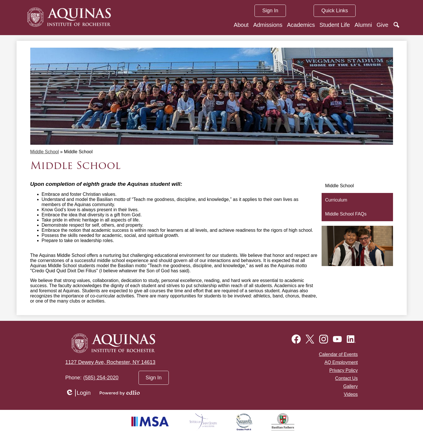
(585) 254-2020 (101, 377)
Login (78, 392)
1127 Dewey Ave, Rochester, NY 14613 (110, 362)
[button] (241, 25)
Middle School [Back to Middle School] (44, 151)
